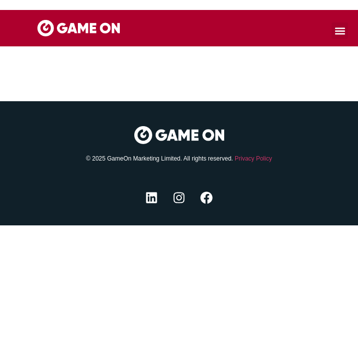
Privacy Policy (253, 158)
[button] (340, 30)
